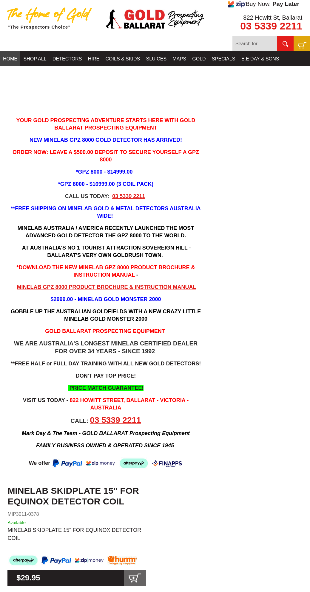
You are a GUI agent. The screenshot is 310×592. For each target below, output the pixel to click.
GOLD (199, 58)
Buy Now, (263, 4)
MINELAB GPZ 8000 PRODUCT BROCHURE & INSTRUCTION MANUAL (106, 287)
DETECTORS (67, 58)
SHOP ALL (34, 58)
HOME (10, 58)
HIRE (93, 58)
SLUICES (156, 58)
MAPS (179, 58)
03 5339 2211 (271, 26)
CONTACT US (18, 73)
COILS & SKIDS (123, 58)
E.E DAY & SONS (260, 58)
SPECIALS (223, 58)
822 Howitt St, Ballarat (272, 17)
